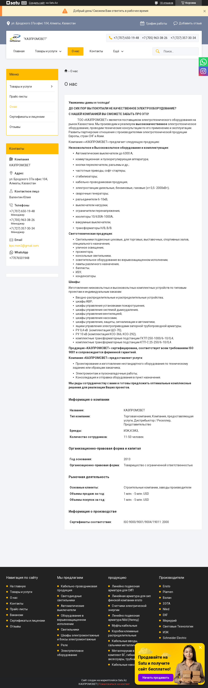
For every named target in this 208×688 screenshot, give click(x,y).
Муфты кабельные (124, 625)
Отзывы (15, 127)
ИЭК (166, 632)
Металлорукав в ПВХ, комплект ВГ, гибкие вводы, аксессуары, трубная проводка (129, 655)
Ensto (166, 586)
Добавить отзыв (190, 23)
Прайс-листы (18, 96)
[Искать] (158, 51)
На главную (18, 586)
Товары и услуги (46, 51)
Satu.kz (122, 680)
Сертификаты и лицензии (27, 116)
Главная (19, 51)
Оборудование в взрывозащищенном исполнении (71, 619)
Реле (64, 645)
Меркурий (170, 620)
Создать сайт (37, 2)
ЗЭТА (166, 603)
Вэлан (167, 597)
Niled (166, 609)
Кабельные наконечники (129, 664)
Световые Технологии (178, 626)
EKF (165, 615)
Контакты (96, 51)
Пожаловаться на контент (114, 684)
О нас (75, 51)
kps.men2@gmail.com (24, 245)
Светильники (70, 629)
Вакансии (16, 615)
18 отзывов (166, 2)
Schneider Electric (174, 638)
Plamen (168, 592)
